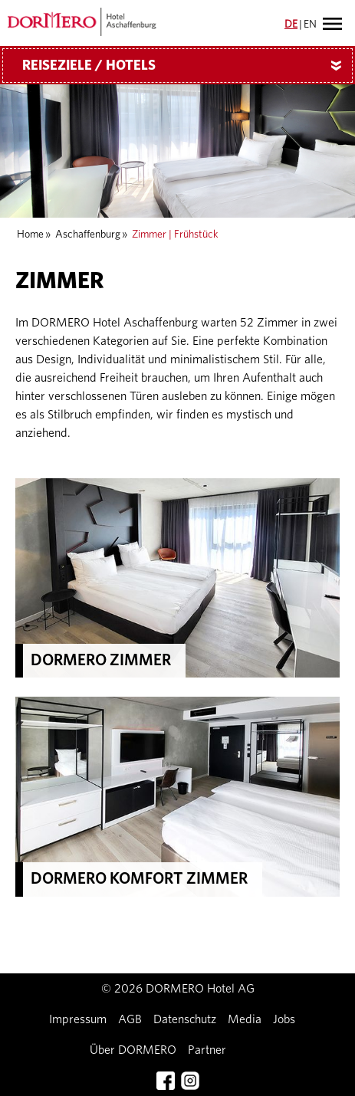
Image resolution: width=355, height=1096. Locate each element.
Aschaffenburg (87, 234)
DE (290, 24)
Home (30, 234)
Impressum (78, 1019)
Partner (207, 1050)
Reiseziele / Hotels (187, 65)
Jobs (284, 1019)
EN (310, 24)
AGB (130, 1019)
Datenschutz (184, 1019)
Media (244, 1019)
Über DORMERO (133, 1050)
